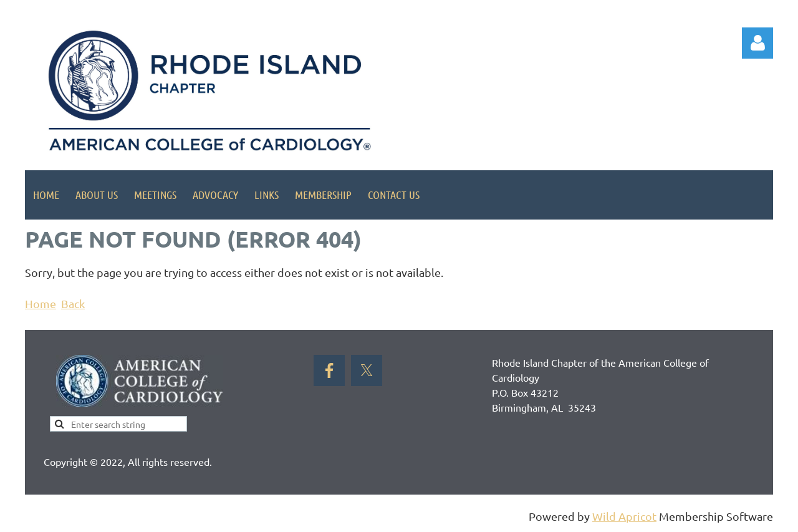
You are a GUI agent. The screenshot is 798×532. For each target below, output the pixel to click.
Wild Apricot (624, 516)
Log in (757, 43)
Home (40, 303)
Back (73, 303)
